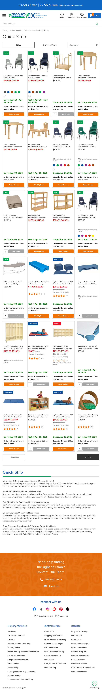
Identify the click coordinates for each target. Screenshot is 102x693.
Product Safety (13, 675)
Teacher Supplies (32, 30)
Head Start (76, 639)
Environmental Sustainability (20, 679)
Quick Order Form (79, 647)
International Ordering (54, 651)
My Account (49, 659)
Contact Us (49, 631)
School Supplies (16, 30)
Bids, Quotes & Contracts (55, 663)
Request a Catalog (79, 631)
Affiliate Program (78, 651)
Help (62, 15)
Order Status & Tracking (55, 639)
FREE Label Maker (79, 671)
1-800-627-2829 (53, 579)
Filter (18, 45)
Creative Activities (79, 663)
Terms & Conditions (16, 655)
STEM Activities (78, 659)
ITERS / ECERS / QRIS (80, 643)
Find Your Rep (50, 667)
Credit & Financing (52, 655)
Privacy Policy (13, 647)
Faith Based (76, 635)
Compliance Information (17, 659)
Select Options (14, 114)
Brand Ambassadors (80, 655)
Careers (10, 639)
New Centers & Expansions (83, 667)
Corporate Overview (16, 635)
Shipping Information (53, 635)
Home (5, 30)
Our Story (11, 631)
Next (88, 457)
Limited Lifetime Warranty (18, 643)
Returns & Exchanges (53, 643)
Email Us (54, 586)
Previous (14, 457)
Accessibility (12, 667)
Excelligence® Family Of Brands (21, 671)
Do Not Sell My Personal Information (23, 651)
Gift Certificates (51, 647)
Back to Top (94, 685)
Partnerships (13, 663)
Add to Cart (66, 114)
